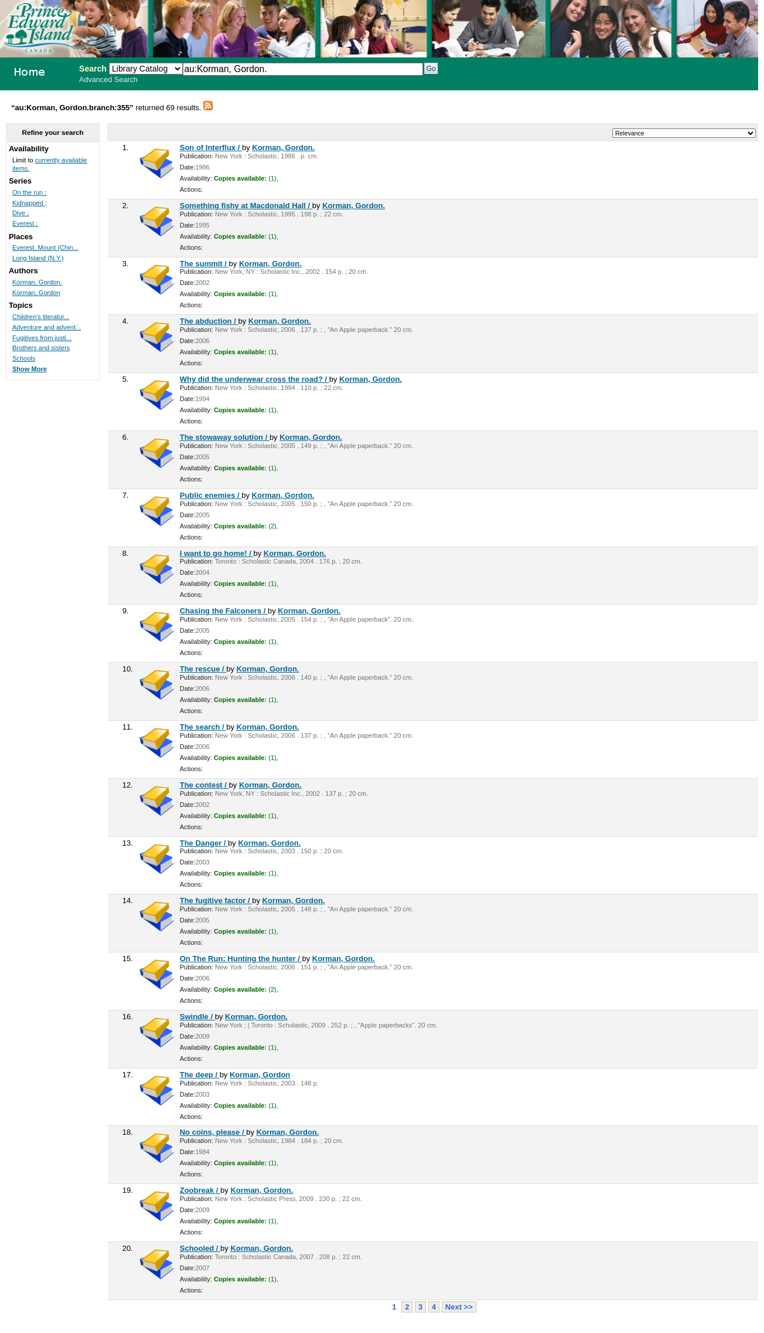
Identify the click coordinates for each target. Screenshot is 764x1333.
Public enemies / (211, 495)
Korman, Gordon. (283, 147)
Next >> (459, 1307)
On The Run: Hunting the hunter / (241, 958)
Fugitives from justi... (41, 337)
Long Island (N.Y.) (38, 258)
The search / (203, 727)
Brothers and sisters (41, 347)
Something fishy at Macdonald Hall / (246, 205)
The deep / (200, 1074)
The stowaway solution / (225, 437)
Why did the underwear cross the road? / (254, 379)
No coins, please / (213, 1132)
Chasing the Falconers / (224, 610)
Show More (29, 368)
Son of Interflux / (211, 147)
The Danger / (204, 843)
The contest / (204, 785)
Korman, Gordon (260, 1074)
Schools (23, 358)
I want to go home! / (217, 553)
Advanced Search (108, 80)
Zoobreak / (200, 1190)
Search (93, 68)
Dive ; (20, 212)
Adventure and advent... (46, 327)
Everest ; (25, 223)
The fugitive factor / (216, 900)
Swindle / (197, 1016)
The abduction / (209, 321)
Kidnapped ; (29, 202)
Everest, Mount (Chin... (45, 247)
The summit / (204, 263)
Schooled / (200, 1248)
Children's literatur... (40, 316)
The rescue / (203, 668)
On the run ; (29, 192)
